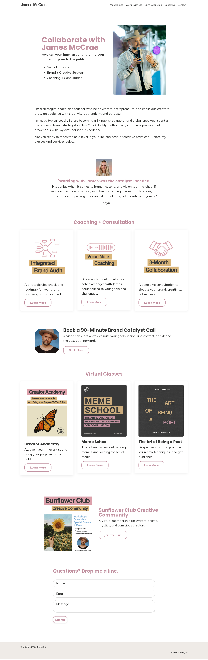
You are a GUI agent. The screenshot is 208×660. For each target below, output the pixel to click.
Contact (182, 4)
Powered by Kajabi (179, 653)
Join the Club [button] (113, 535)
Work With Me (134, 4)
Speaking (170, 4)
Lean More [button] (94, 302)
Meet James (116, 4)
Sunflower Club (153, 4)
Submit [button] (60, 620)
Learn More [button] (38, 302)
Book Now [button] (76, 350)
